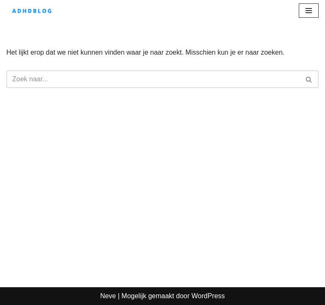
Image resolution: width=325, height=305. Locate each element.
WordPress (208, 295)
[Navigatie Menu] (309, 10)
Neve (108, 295)
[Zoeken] (153, 79)
